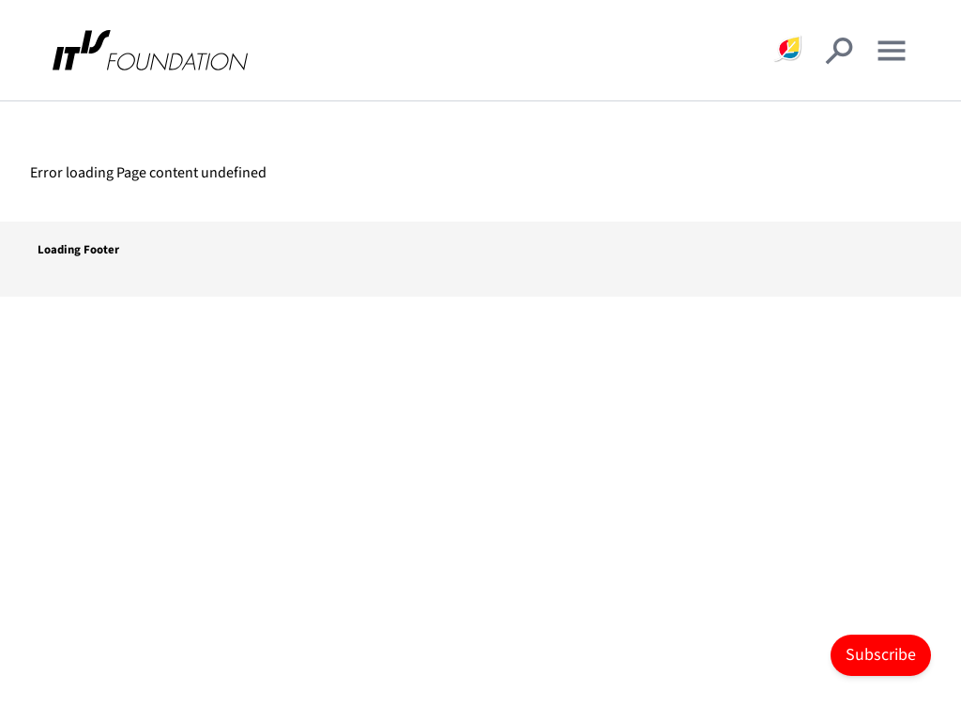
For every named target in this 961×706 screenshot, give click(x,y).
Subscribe (881, 655)
